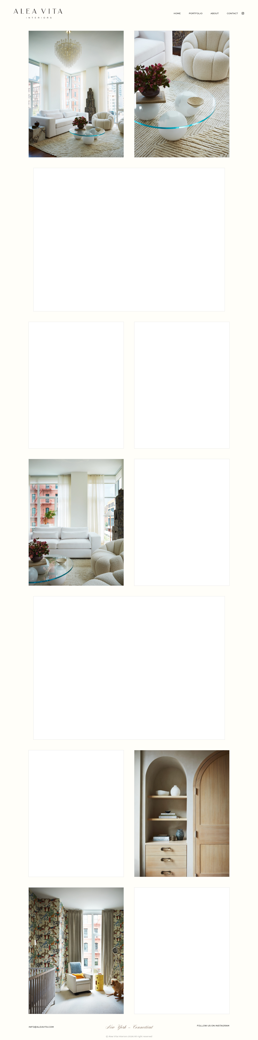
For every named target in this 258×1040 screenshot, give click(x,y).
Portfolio (195, 14)
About (215, 14)
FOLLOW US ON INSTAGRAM (213, 1026)
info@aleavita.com (41, 1027)
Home (177, 14)
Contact (232, 14)
